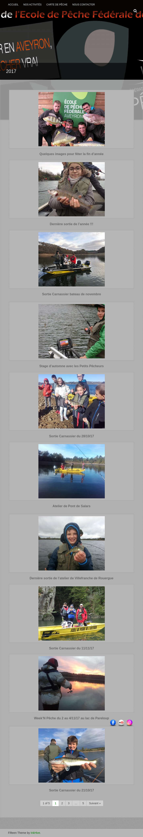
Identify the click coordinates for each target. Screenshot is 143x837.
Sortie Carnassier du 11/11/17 (71, 648)
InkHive (35, 832)
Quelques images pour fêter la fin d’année (71, 154)
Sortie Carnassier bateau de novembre (71, 294)
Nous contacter (83, 4)
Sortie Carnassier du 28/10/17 (71, 436)
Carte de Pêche (56, 4)
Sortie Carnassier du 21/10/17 (71, 790)
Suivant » (95, 803)
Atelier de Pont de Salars (71, 506)
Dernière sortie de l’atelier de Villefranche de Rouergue (71, 578)
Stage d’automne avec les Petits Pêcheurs (71, 366)
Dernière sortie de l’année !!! (71, 224)
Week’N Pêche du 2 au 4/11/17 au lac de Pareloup (71, 718)
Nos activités (32, 4)
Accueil (13, 4)
